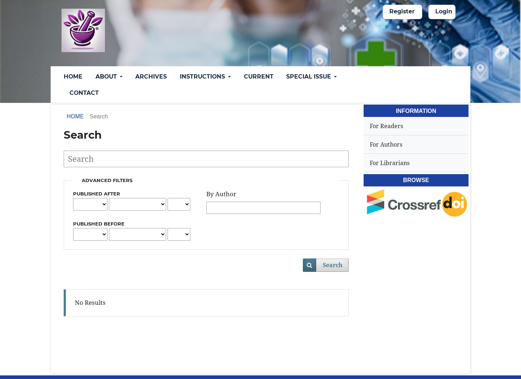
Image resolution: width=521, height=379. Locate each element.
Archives (151, 76)
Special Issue (309, 76)
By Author (221, 194)
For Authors (386, 144)
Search (333, 265)
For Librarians (390, 163)
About (107, 76)
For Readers (386, 126)
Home (73, 76)
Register (402, 11)
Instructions (203, 76)
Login (443, 11)
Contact (84, 92)
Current (259, 76)
